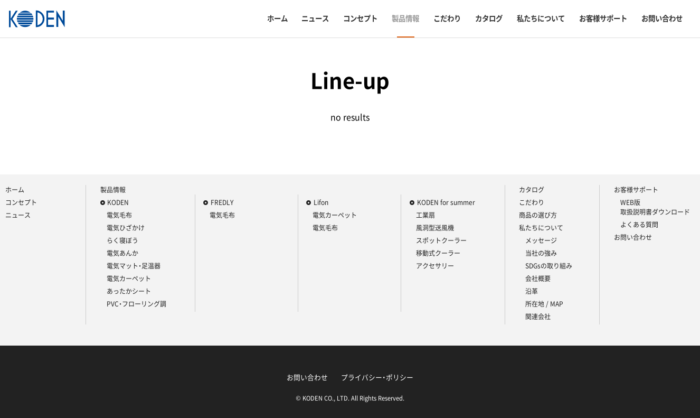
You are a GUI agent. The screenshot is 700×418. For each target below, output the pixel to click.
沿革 (531, 291)
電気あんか (122, 253)
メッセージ (541, 240)
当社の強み (541, 253)
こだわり (447, 18)
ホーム (277, 18)
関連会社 (538, 316)
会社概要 (538, 278)
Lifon (321, 202)
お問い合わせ (662, 18)
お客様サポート (603, 18)
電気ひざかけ (126, 228)
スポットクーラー (441, 240)
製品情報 (405, 18)
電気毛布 (119, 215)
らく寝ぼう (122, 240)
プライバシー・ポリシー (377, 377)
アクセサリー (435, 266)
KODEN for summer (446, 202)
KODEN (118, 202)
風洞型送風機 (435, 228)
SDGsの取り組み (548, 266)
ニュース (315, 18)
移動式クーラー (438, 253)
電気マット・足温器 (133, 266)
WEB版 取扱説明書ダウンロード (655, 207)
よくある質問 (639, 224)
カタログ (489, 18)
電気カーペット (129, 278)
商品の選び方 (538, 215)
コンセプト (360, 18)
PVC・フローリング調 (136, 304)
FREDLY (222, 202)
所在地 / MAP (544, 304)
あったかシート (129, 291)
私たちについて (541, 18)
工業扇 (425, 215)
